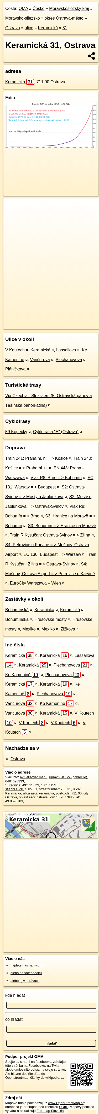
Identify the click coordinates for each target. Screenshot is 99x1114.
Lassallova (66, 350)
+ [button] (12, 207)
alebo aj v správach (25, 981)
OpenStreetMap (42, 320)
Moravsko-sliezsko (22, 18)
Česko (38, 8)
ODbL (63, 1107)
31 (64, 28)
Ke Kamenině (22, 675)
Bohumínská (17, 610)
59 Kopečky (16, 431)
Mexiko (29, 629)
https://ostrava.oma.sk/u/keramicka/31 (31, 324)
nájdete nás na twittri (26, 965)
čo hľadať (14, 1019)
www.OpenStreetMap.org (67, 1103)
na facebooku (41, 1062)
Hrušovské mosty (50, 619)
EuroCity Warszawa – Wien (35, 583)
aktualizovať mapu (33, 777)
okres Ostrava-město (63, 18)
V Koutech (15, 350)
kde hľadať (15, 995)
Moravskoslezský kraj (69, 8)
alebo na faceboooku (26, 973)
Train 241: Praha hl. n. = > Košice (36, 458)
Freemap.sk (69, 320)
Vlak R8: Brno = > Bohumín (56, 477)
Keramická (48, 28)
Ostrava (12, 28)
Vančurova (40, 359)
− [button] (12, 215)
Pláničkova (15, 369)
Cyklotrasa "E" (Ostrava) (56, 431)
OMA (23, 8)
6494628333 (14, 781)
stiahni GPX (14, 789)
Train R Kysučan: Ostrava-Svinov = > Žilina (50, 535)
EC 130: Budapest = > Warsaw (52, 554)
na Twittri (53, 1066)
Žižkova (68, 629)
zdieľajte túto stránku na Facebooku (35, 1064)
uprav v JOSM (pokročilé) (68, 777)
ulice (29, 28)
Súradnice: (13, 785)
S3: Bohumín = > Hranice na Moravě (62, 525)
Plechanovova (69, 359)
